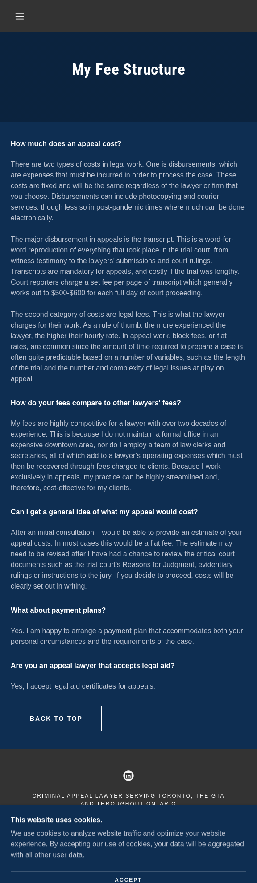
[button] (22, 16)
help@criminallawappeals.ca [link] (164, 819)
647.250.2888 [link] (57, 819)
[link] (128, 776)
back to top (56, 718)
